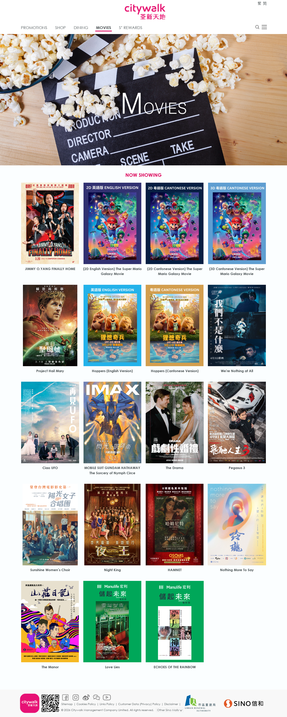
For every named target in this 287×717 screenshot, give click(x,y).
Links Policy (107, 704)
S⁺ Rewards (130, 27)
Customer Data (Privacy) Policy (139, 704)
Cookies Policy (86, 704)
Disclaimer (171, 704)
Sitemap (67, 704)
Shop (60, 27)
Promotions (34, 27)
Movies (103, 27)
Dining (81, 27)
